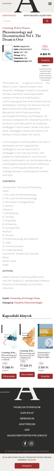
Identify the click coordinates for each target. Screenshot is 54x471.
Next (49, 342)
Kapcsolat (27, 412)
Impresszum (27, 418)
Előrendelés (9, 376)
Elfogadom (27, 466)
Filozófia (19, 302)
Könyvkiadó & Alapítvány (38, 15)
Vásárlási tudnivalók (27, 407)
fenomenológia (34, 302)
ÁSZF (27, 429)
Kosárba (45, 60)
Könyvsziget (9, 15)
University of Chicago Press (25, 298)
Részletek (32, 460)
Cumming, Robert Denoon (16, 27)
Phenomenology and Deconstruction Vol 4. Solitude (9, 357)
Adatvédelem (27, 424)
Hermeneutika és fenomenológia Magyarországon (44, 354)
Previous (4, 342)
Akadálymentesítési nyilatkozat (27, 435)
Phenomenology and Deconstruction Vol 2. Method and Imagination (27, 356)
